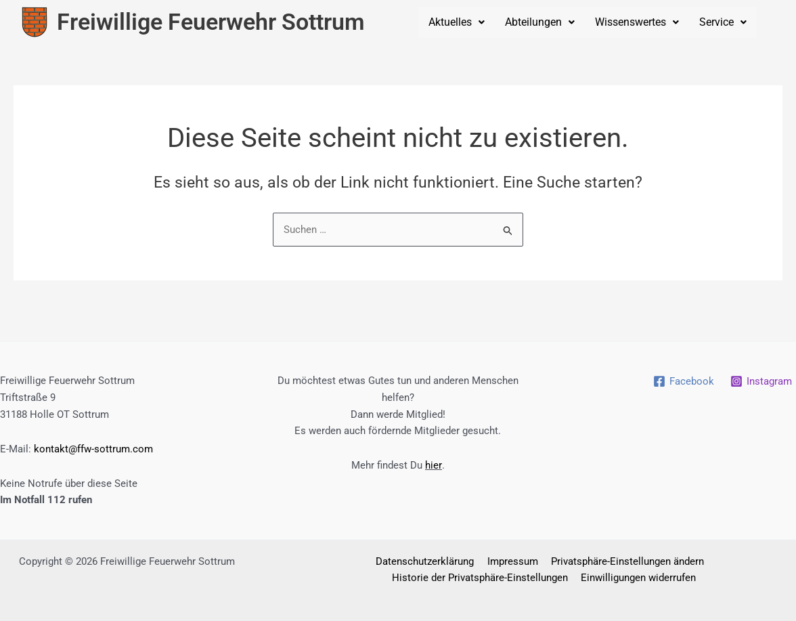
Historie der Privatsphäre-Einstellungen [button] (482, 578)
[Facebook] (683, 381)
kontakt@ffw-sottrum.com (93, 449)
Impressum (512, 561)
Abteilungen (540, 22)
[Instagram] (761, 381)
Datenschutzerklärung (427, 561)
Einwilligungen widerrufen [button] (637, 578)
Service (723, 22)
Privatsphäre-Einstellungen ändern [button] (624, 561)
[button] (456, 22)
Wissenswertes (637, 22)
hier (433, 465)
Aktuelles (456, 22)
